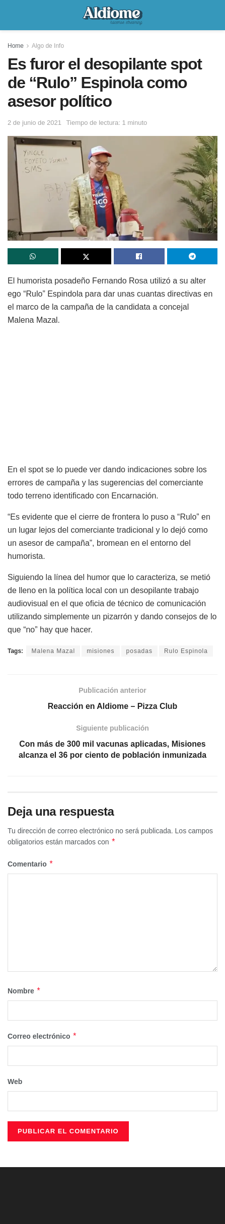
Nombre (24, 990)
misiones (100, 651)
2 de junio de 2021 (34, 122)
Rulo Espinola (186, 651)
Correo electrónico (42, 1036)
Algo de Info (48, 45)
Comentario (30, 864)
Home (16, 45)
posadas (139, 651)
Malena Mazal (53, 651)
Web (15, 1082)
